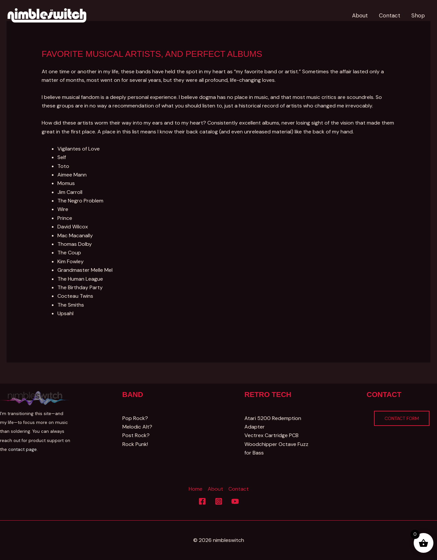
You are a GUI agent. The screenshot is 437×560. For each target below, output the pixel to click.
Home (195, 488)
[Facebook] (202, 501)
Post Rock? (136, 435)
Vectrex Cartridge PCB (271, 435)
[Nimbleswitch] (48, 15)
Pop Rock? (135, 418)
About (215, 488)
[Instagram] (218, 501)
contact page (22, 449)
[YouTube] (235, 501)
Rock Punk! (135, 444)
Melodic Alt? (137, 426)
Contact (238, 488)
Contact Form (402, 418)
